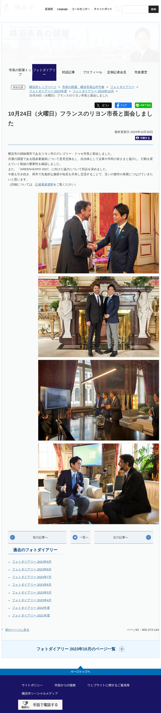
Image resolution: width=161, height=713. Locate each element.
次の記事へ (120, 537)
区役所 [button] (49, 9)
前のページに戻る (17, 629)
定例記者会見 (116, 72)
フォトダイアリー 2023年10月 (93, 91)
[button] (80, 649)
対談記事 (68, 72)
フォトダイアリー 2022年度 (31, 607)
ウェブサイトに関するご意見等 (108, 685)
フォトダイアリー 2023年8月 (32, 569)
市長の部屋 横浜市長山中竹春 (83, 87)
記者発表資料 (44, 184)
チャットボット (103, 9)
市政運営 (140, 72)
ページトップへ (80, 671)
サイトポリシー (32, 685)
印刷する (143, 137)
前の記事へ (40, 537)
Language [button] (62, 9)
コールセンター (81, 9)
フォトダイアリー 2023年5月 (32, 592)
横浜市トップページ (42, 87)
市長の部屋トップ (20, 72)
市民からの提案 (65, 685)
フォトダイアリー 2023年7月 (32, 577)
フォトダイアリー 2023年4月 (32, 600)
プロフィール (92, 72)
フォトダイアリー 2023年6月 (32, 584)
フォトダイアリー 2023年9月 (32, 561)
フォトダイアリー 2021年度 (31, 615)
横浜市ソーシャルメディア (40, 693)
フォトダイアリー (44, 72)
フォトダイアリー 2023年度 (48, 91)
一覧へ (84, 537)
